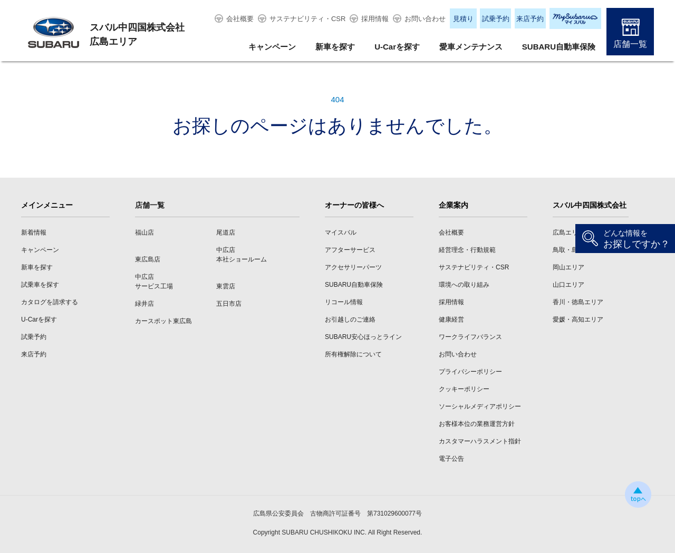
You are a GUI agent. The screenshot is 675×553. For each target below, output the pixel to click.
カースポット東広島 (163, 321)
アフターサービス (350, 250)
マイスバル (340, 232)
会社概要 (240, 18)
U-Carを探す (397, 46)
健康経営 (451, 319)
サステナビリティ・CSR (307, 18)
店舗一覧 (630, 44)
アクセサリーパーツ (353, 267)
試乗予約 (495, 19)
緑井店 (144, 303)
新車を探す (335, 46)
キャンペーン (272, 46)
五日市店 (229, 303)
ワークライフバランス (470, 337)
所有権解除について (353, 354)
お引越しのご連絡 (350, 319)
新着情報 (33, 232)
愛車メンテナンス (471, 46)
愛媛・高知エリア (578, 319)
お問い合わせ (425, 18)
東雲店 (225, 286)
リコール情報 (344, 302)
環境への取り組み (464, 284)
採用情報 (375, 18)
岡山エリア (568, 267)
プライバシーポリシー (470, 371)
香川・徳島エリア (578, 302)
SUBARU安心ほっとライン (363, 337)
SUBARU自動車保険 (558, 46)
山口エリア (568, 284)
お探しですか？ (636, 239)
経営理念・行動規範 (467, 250)
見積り (463, 19)
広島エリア (568, 232)
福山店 (144, 232)
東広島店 (147, 259)
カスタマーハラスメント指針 (480, 441)
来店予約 (530, 19)
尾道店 (225, 232)
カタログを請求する (49, 302)
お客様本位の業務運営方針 (477, 424)
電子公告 (451, 458)
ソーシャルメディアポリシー (480, 406)
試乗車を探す (40, 284)
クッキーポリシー (464, 389)
